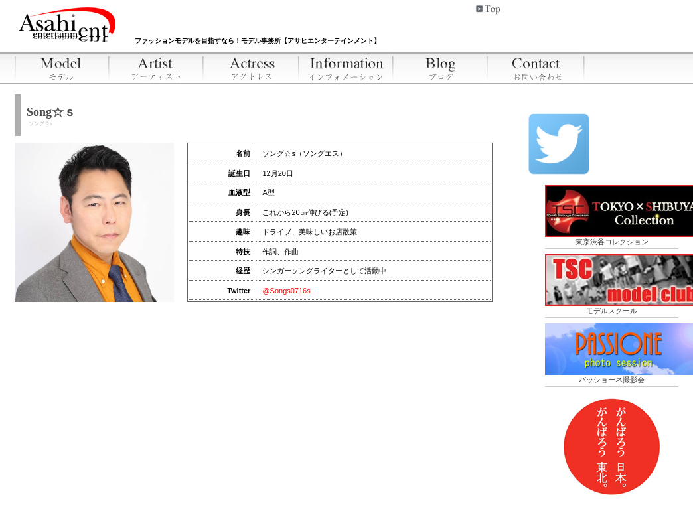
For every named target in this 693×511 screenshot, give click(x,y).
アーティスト (157, 67)
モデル (62, 67)
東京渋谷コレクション (611, 215)
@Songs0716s (286, 291)
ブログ (441, 67)
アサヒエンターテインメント (68, 22)
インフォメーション (347, 67)
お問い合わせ (537, 67)
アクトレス (252, 67)
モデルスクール (611, 284)
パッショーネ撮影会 (611, 353)
